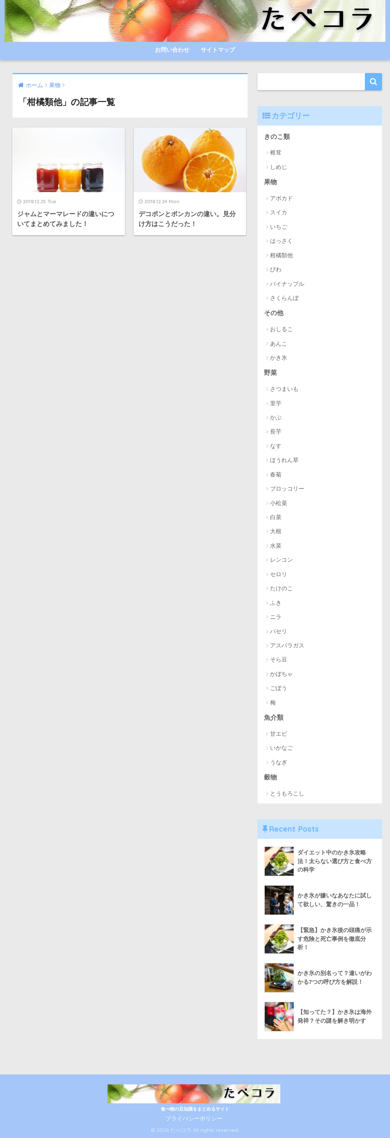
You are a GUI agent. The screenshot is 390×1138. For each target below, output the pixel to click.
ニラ (275, 617)
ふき (275, 602)
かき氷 (278, 357)
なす (275, 446)
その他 (273, 313)
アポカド (281, 198)
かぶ (275, 417)
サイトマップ (218, 49)
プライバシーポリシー (193, 1119)
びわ (275, 269)
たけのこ (281, 588)
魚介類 (273, 717)
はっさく (281, 240)
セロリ (278, 574)
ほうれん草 (284, 460)
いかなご (281, 747)
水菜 (275, 545)
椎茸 (275, 152)
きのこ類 (277, 136)
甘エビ (278, 733)
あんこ (278, 343)
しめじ (278, 167)
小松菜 (278, 503)
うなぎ (278, 762)
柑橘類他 (281, 255)
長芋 (275, 431)
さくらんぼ (284, 298)
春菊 (275, 474)
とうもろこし (287, 793)
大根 (275, 531)
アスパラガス (287, 645)
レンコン (281, 559)
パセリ (278, 631)
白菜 (275, 517)
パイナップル (287, 284)
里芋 (275, 403)
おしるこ (281, 329)
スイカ (278, 212)
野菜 (270, 372)
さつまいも (284, 389)
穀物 (270, 777)
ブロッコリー (287, 488)
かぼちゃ (281, 674)
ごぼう (278, 688)
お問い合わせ (172, 49)
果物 (270, 182)
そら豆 (278, 659)
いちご (278, 226)
